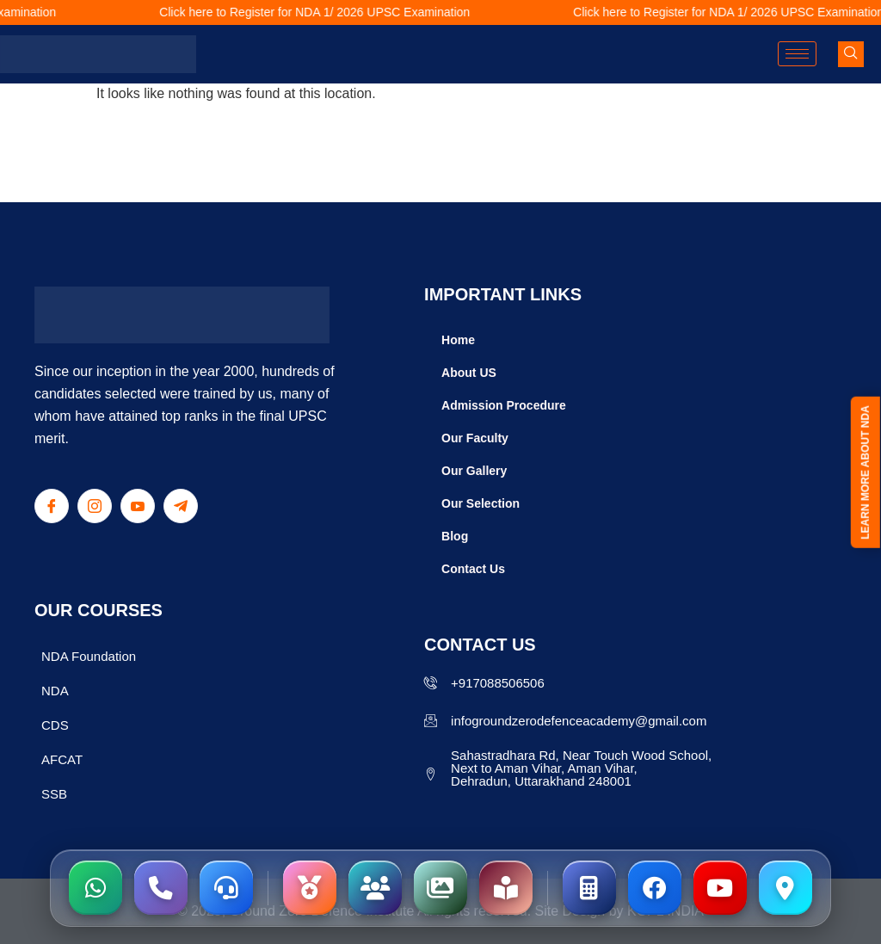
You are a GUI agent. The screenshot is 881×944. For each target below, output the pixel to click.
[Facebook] (51, 506)
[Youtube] (137, 506)
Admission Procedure (503, 405)
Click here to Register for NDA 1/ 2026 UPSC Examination (327, 12)
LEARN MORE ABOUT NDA (865, 473)
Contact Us (473, 569)
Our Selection (480, 503)
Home (458, 340)
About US (468, 372)
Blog (454, 536)
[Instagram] (94, 506)
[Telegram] (180, 506)
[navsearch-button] (851, 54)
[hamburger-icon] (797, 53)
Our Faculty (474, 438)
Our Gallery (474, 471)
